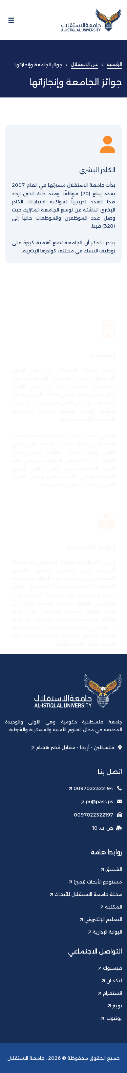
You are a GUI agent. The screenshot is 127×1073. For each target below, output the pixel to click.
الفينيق (111, 869)
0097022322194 (91, 788)
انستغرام (110, 993)
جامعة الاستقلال (25, 1058)
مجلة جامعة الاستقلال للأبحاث (86, 894)
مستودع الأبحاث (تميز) (95, 882)
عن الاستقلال (84, 64)
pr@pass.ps (97, 802)
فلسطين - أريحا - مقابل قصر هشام (76, 747)
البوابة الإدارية (105, 932)
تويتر (115, 1006)
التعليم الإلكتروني (101, 919)
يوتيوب (111, 1018)
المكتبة (111, 907)
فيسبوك (110, 968)
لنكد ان (112, 981)
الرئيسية (114, 64)
